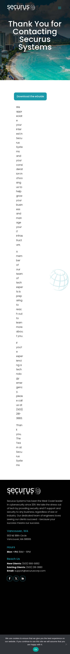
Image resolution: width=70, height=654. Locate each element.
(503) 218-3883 (34, 567)
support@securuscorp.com (30, 570)
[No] (66, 644)
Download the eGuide (30, 96)
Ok (35, 649)
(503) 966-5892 (30, 563)
